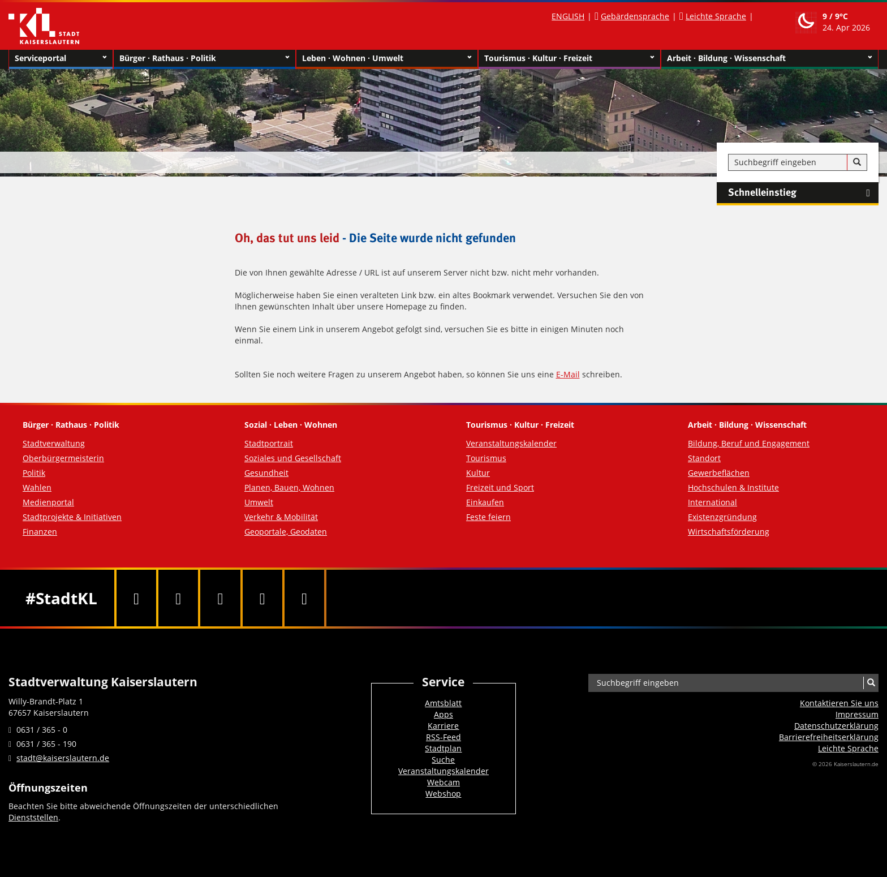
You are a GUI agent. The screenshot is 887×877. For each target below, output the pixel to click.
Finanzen (40, 531)
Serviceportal (61, 58)
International (712, 502)
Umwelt (258, 502)
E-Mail (568, 374)
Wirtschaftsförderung (728, 531)
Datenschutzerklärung (836, 725)
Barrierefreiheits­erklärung (829, 737)
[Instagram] (262, 598)
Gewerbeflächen (719, 472)
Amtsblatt (443, 703)
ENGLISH (568, 16)
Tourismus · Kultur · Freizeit (569, 58)
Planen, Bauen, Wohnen (289, 487)
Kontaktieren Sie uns (839, 703)
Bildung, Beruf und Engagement (749, 443)
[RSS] (304, 598)
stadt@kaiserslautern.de (62, 758)
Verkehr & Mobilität (281, 516)
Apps (443, 714)
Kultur (478, 472)
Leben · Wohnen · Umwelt (387, 58)
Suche (443, 759)
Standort (704, 458)
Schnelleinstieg (803, 193)
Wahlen (37, 487)
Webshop (443, 793)
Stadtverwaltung (54, 443)
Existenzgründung (722, 516)
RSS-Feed (443, 737)
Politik (34, 472)
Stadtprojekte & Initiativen (72, 516)
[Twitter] (178, 598)
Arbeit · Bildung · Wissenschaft (769, 58)
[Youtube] (220, 598)
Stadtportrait (268, 443)
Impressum (857, 714)
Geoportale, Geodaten (285, 531)
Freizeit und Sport (500, 487)
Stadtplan (443, 748)
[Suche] (857, 162)
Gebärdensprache (635, 16)
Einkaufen (485, 502)
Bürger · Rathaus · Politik (204, 58)
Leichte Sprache (716, 16)
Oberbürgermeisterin (63, 458)
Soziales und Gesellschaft (292, 458)
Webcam (443, 782)
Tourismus (486, 458)
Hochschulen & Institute (733, 487)
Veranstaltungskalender (511, 443)
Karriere (443, 725)
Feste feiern (488, 516)
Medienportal (48, 502)
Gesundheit (266, 472)
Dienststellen (33, 817)
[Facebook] (136, 598)
